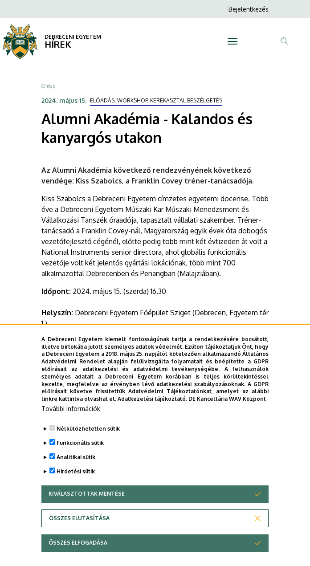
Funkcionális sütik (80, 460)
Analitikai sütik (76, 475)
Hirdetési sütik (76, 489)
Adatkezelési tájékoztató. (152, 416)
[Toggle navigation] (232, 41)
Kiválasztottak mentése (87, 511)
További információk (70, 426)
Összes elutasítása (79, 536)
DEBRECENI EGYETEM (73, 36)
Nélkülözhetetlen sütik (88, 446)
